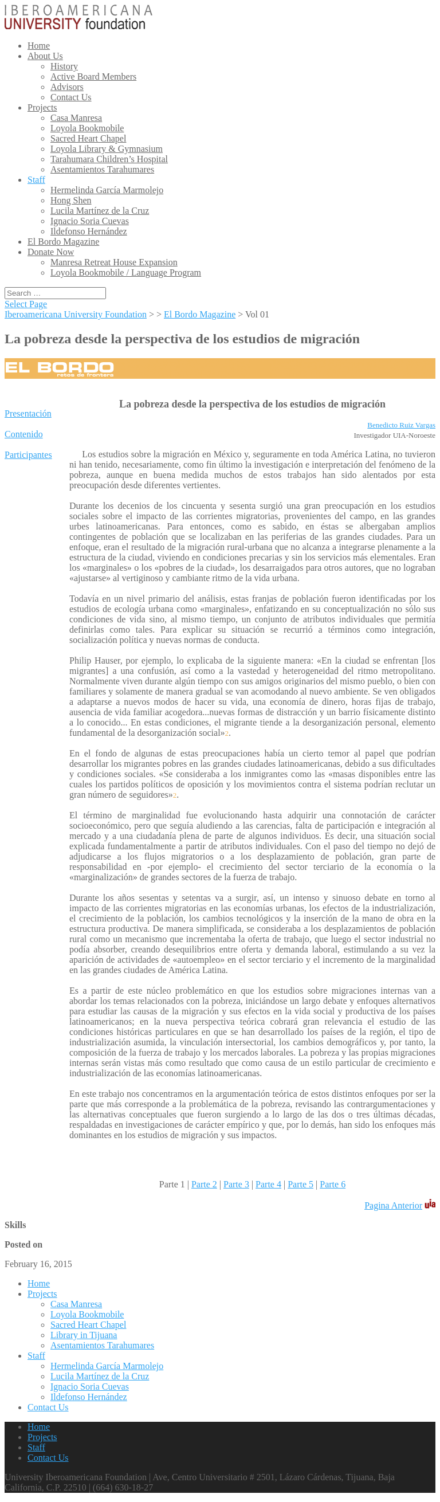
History (64, 66)
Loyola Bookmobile (87, 128)
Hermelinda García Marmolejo (106, 190)
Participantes (28, 455)
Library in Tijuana (83, 1335)
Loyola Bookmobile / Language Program (125, 272)
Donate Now (51, 252)
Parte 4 (268, 1184)
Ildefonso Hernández (88, 231)
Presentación (28, 413)
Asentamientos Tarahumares (102, 169)
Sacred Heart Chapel (88, 138)
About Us (45, 56)
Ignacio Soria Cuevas (89, 221)
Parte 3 (236, 1184)
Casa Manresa (76, 118)
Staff (36, 180)
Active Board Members (93, 76)
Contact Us (71, 97)
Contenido (24, 434)
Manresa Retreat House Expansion (114, 262)
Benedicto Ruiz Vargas (401, 425)
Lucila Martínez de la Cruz (99, 210)
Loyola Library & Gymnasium (106, 149)
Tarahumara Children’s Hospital (109, 159)
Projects (42, 107)
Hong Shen (71, 200)
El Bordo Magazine (63, 241)
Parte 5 (300, 1184)
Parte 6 (332, 1184)
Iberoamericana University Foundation (76, 314)
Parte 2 (204, 1184)
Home (39, 45)
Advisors (67, 87)
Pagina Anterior (393, 1205)
